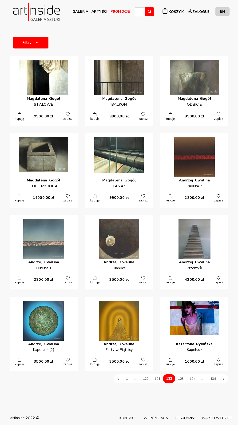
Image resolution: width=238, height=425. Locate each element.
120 (145, 379)
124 (192, 379)
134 (213, 379)
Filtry (30, 42)
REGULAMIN (184, 418)
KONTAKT (127, 418)
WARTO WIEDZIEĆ (217, 418)
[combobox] (140, 11)
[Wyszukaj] (149, 11)
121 (157, 379)
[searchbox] (137, 12)
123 (180, 379)
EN (222, 11)
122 (169, 378)
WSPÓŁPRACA (156, 418)
